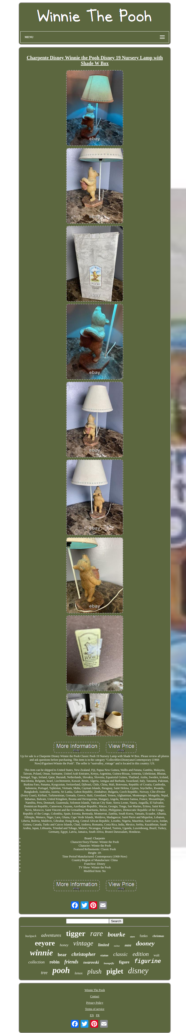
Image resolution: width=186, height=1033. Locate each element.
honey (64, 945)
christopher (83, 954)
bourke (116, 934)
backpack (30, 936)
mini (128, 945)
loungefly (109, 963)
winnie (41, 952)
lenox (78, 973)
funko (144, 936)
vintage (83, 943)
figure (124, 962)
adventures (51, 935)
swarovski (91, 962)
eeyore (45, 943)
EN (92, 1015)
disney (138, 970)
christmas (158, 936)
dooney (145, 943)
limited (103, 945)
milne (117, 945)
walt (156, 955)
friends (71, 961)
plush (94, 971)
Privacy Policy (94, 1002)
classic (120, 954)
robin (54, 962)
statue (104, 955)
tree (44, 972)
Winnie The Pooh (95, 990)
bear (62, 954)
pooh (61, 970)
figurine (147, 961)
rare (96, 933)
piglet (114, 971)
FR (98, 1015)
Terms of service (94, 1009)
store (132, 936)
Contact (94, 996)
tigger (75, 933)
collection (36, 962)
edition (140, 954)
